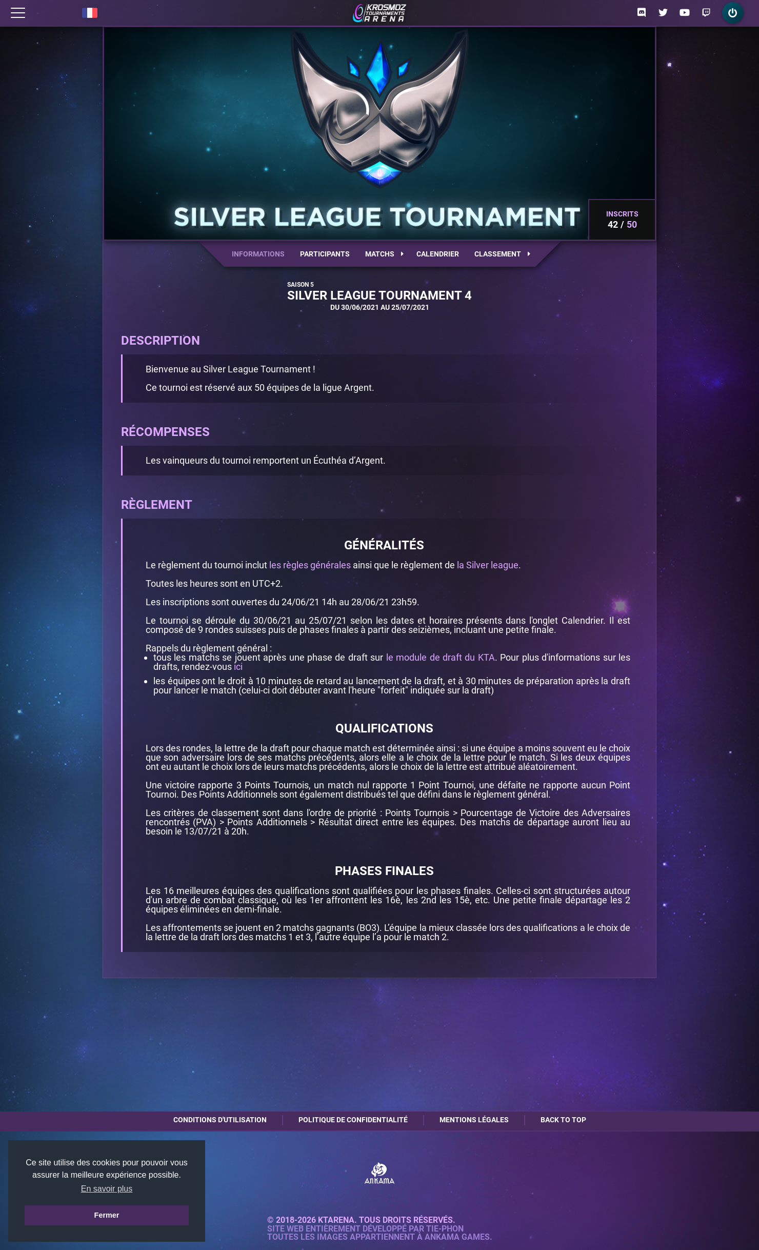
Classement (502, 254)
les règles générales (310, 565)
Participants (325, 254)
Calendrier (437, 254)
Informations (258, 254)
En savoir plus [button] (107, 1188)
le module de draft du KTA (440, 657)
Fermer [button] (106, 1215)
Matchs (384, 254)
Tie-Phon (445, 1229)
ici (238, 666)
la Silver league (487, 565)
